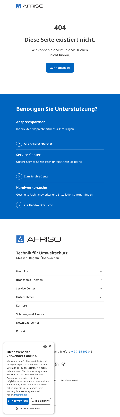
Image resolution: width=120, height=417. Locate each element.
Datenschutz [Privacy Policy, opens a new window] (20, 394)
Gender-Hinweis (70, 380)
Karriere (21, 305)
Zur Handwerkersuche (38, 205)
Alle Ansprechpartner (38, 143)
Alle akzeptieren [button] (18, 401)
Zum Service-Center (37, 176)
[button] (29, 408)
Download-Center (27, 322)
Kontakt (21, 331)
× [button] (49, 346)
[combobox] (45, 346)
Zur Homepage (60, 68)
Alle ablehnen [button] (41, 401)
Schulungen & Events (30, 314)
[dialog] (28, 378)
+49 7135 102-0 (80, 351)
